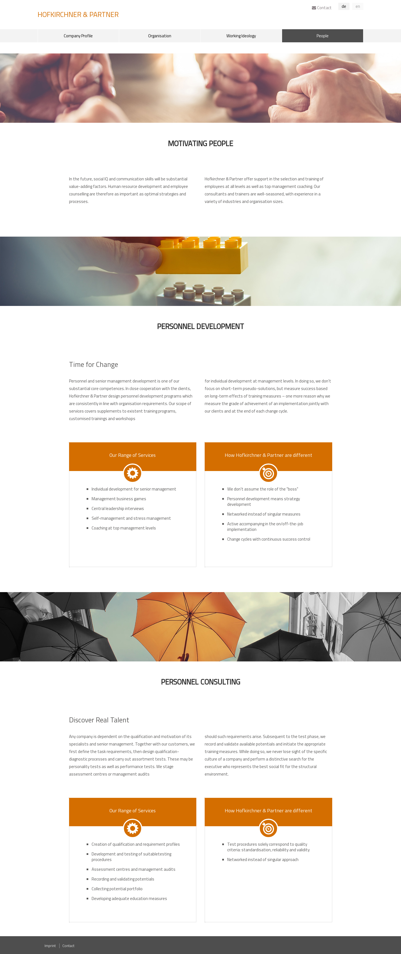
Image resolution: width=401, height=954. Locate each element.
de (344, 6)
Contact (322, 7)
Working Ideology (241, 36)
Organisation (159, 36)
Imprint (50, 945)
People (323, 36)
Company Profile (78, 36)
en (358, 6)
